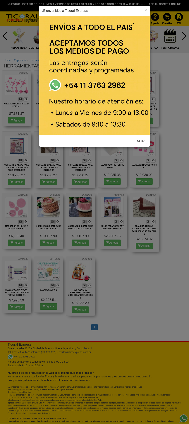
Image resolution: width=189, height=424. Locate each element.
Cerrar (141, 140)
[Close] (146, 10)
